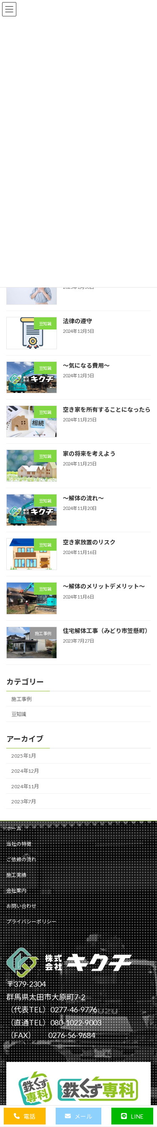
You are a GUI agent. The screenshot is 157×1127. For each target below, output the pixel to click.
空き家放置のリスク (89, 542)
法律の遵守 (77, 320)
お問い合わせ (21, 906)
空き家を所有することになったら (107, 409)
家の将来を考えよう (89, 453)
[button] (25, 1116)
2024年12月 (25, 771)
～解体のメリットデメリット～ (104, 586)
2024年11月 (25, 786)
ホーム (13, 828)
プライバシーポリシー (31, 921)
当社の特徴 (18, 844)
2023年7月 (23, 801)
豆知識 (18, 714)
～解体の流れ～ (83, 497)
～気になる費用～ (86, 365)
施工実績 (16, 875)
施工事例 (21, 699)
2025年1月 (23, 756)
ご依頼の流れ (21, 859)
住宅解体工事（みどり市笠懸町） (107, 630)
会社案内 (16, 890)
